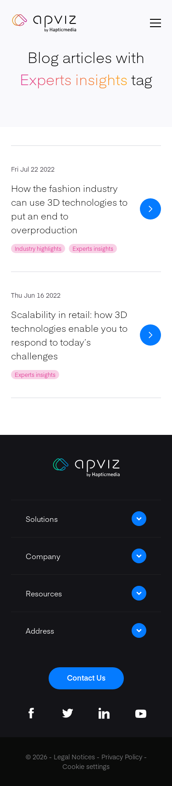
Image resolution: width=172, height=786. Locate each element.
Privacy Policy (121, 756)
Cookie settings (86, 766)
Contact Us (86, 677)
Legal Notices (74, 756)
